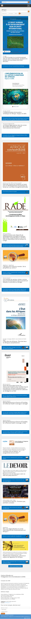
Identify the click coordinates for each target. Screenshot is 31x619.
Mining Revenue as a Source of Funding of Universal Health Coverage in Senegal (15, 403)
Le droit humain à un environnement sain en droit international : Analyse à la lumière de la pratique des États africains (15, 59)
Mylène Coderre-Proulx (21, 289)
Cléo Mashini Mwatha (20, 119)
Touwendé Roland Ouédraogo (18, 66)
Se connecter (27, 618)
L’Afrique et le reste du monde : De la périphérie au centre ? (14, 267)
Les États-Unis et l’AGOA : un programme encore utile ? (11, 452)
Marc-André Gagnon (7, 481)
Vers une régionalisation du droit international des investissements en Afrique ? (14, 530)
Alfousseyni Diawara (7, 432)
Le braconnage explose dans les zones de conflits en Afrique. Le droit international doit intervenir (15, 126)
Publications (5, 13)
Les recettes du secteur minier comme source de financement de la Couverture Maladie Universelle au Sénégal (15, 280)
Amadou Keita (14, 432)
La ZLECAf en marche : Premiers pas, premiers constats (14, 502)
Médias (16, 13)
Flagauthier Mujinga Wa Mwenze (18, 135)
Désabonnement (4, 611)
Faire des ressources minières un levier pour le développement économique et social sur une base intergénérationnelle (15, 185)
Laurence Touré (20, 432)
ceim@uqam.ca (7, 602)
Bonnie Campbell (13, 191)
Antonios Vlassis (7, 562)
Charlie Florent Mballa (7, 273)
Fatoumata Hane (17, 290)
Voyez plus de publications (15, 566)
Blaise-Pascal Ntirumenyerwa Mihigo (16, 246)
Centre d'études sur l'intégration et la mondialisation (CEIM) (12, 616)
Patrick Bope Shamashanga (17, 118)
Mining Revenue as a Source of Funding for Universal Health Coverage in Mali (15, 422)
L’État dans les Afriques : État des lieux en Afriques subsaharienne (15, 342)
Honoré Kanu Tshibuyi (11, 119)
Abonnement (4, 609)
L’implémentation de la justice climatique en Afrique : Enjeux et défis (14, 113)
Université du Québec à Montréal (7, 615)
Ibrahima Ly (23, 290)
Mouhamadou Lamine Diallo (8, 290)
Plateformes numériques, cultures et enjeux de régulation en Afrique (14, 556)
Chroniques (11, 13)
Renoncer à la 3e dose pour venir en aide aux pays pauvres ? (14, 474)
